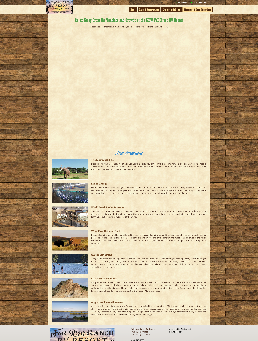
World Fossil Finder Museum (107, 207)
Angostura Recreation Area (107, 302)
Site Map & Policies (169, 9)
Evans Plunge (99, 183)
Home (130, 9)
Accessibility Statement (180, 329)
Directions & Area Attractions (194, 9)
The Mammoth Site (102, 159)
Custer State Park (101, 254)
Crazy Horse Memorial (104, 278)
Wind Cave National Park (105, 231)
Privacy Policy (175, 331)
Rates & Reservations (146, 9)
